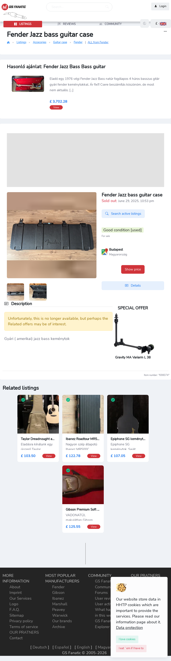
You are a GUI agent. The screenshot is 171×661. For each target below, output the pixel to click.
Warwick (60, 615)
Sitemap (16, 615)
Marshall (59, 604)
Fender (78, 42)
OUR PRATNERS (24, 632)
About (14, 587)
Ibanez (58, 598)
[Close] (127, 639)
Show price (133, 269)
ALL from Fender (98, 42)
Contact (16, 638)
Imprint (15, 592)
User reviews (106, 598)
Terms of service (23, 626)
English (83, 647)
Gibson (58, 592)
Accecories (39, 42)
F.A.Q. (14, 609)
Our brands (62, 621)
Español (62, 647)
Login (160, 6)
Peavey (58, 609)
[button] (161, 23)
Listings (21, 42)
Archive (58, 626)
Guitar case (60, 42)
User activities (107, 604)
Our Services (20, 598)
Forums (101, 592)
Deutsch (40, 647)
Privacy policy (21, 621)
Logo (13, 604)
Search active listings (123, 214)
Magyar (104, 647)
